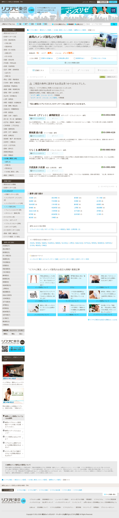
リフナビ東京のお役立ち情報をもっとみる (102, 320)
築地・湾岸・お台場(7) (11, 92)
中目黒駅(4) (6, 262)
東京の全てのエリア (10, 33)
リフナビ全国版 (7, 490)
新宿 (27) (7, 53)
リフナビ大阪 (21, 490)
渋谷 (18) (7, 43)
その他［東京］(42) (10, 158)
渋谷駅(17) (6, 246)
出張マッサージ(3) (9, 37)
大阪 (19, 24)
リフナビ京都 (43, 490)
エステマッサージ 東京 (67, 259)
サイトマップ (87, 507)
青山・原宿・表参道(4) (11, 79)
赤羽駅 (99, 211)
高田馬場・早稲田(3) (10, 86)
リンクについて (76, 502)
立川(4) (32, 245)
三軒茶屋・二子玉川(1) (11, 125)
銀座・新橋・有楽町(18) (11, 89)
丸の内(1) (65, 243)
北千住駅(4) (6, 302)
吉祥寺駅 (77, 214)
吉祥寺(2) (108, 243)
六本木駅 (54, 204)
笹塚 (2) (7, 165)
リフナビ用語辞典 (110, 499)
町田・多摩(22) (8, 135)
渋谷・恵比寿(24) (9, 40)
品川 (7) (7, 73)
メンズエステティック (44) (13, 203)
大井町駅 (54, 211)
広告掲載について (42, 507)
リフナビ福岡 (77, 490)
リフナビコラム (98, 499)
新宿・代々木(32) (9, 50)
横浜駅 (31, 217)
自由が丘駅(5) (7, 295)
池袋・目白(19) (8, 60)
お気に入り (79, 24)
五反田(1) (51, 243)
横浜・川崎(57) (8, 175)
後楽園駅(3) (6, 292)
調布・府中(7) (8, 148)
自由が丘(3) (79, 243)
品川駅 (99, 201)
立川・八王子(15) (9, 145)
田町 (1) (7, 76)
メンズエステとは (35, 502)
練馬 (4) (7, 162)
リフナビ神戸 (32, 490)
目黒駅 (76, 201)
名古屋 (38, 24)
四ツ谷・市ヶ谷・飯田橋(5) (12, 119)
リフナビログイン (68, 507)
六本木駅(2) (6, 272)
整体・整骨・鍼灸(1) (10, 233)
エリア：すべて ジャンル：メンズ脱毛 (44, 98)
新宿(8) (38, 243)
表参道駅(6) (6, 269)
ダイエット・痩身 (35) (12, 213)
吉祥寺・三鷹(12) (9, 142)
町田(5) (94, 243)
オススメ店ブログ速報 (77, 499)
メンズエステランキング (62, 502)
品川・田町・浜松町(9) (11, 69)
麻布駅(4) (6, 275)
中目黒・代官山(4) (9, 63)
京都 (31, 24)
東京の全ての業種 (9, 184)
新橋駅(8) (6, 282)
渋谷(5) (32, 243)
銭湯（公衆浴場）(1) (73, 229)
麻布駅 (76, 204)
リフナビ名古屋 (55, 490)
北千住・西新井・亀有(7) (11, 122)
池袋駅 (31, 201)
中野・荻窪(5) (8, 112)
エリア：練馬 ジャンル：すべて (42, 95)
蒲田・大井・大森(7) (10, 116)
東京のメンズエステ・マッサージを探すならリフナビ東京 (60, 514)
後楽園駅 (99, 207)
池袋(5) (44, 243)
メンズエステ (8, 191)
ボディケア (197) (10, 227)
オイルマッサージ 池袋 (50, 259)
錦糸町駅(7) (6, 312)
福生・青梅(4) (8, 155)
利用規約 (96, 507)
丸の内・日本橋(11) (10, 96)
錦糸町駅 (54, 214)
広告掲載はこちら (98, 502)
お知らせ (32, 507)
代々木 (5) (8, 56)
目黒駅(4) (6, 265)
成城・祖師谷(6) (9, 129)
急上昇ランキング (47, 502)
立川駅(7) (6, 318)
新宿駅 (76, 198)
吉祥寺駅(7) (6, 315)
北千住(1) (87, 243)
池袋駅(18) (6, 259)
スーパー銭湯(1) (60, 229)
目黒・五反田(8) (9, 66)
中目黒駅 (54, 201)
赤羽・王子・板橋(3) (10, 132)
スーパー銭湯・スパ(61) (11, 236)
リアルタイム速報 (35, 499)
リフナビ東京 (66, 490)
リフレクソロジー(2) (36, 229)
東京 (45, 24)
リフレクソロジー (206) (12, 223)
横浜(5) (38, 245)
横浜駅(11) (6, 321)
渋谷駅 (31, 198)
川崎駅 (54, 217)
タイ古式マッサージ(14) (11, 230)
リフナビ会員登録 (55, 507)
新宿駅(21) (6, 252)
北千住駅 (77, 211)
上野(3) (71, 243)
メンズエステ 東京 (36, 259)
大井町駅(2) (6, 298)
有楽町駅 (54, 207)
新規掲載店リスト (47, 499)
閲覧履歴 (70, 24)
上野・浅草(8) (8, 99)
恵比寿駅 (54, 198)
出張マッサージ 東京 (82, 259)
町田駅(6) (6, 308)
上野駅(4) (6, 288)
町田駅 (31, 214)
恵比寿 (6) (8, 46)
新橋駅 (31, 207)
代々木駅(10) (7, 255)
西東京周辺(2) (8, 152)
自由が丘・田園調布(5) (11, 109)
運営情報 (78, 507)
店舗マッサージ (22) (11, 194)
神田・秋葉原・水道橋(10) (12, 102)
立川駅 (99, 214)
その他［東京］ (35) (11, 172)
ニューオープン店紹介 (62, 499)
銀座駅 (99, 204)
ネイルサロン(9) (9, 217)
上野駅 (76, 207)
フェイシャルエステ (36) (12, 210)
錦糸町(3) (101, 243)
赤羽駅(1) (6, 305)
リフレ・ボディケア (10, 220)
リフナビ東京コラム (59, 24)
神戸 (25, 24)
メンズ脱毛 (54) (10, 207)
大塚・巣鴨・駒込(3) (10, 106)
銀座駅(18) (6, 279)
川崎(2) (44, 245)
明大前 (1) (8, 168)
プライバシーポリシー (107, 507)
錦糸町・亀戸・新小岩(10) (12, 139)
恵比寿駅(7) (6, 249)
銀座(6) (58, 243)
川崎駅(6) (6, 325)
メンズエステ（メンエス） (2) (13, 199)
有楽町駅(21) (7, 285)
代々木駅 (99, 198)
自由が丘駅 (32, 211)
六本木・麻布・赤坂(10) (11, 83)
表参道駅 (32, 204)
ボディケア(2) (49, 229)
